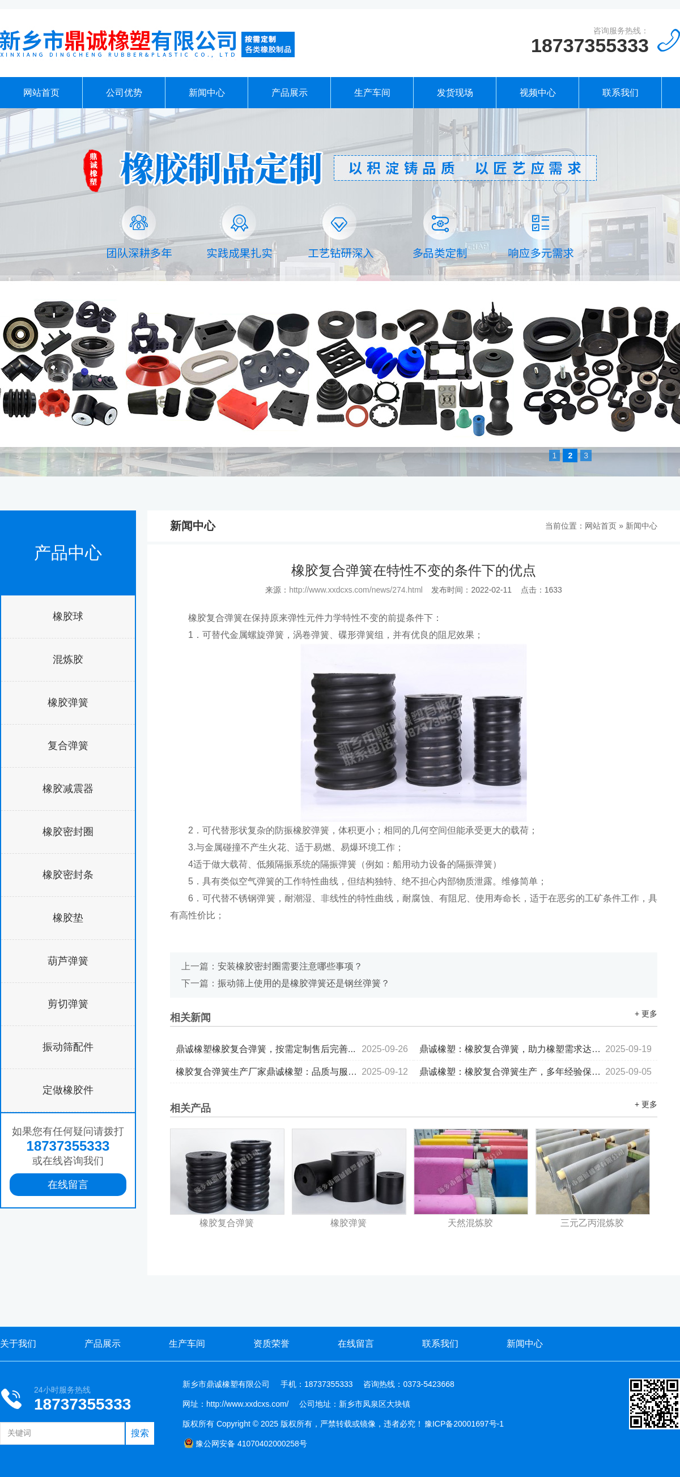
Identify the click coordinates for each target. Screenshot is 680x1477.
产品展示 (289, 92)
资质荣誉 (271, 1343)
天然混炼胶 (470, 1223)
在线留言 (68, 1184)
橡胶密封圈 (68, 831)
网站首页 (41, 92)
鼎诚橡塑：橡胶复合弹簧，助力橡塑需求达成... (535, 1049)
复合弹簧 (68, 745)
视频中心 (538, 92)
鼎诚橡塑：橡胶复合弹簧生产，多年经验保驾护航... (535, 1072)
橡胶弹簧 (68, 702)
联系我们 (620, 92)
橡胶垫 (68, 917)
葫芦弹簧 (68, 961)
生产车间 (372, 92)
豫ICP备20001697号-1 (464, 1423)
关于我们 (18, 1343)
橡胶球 (68, 616)
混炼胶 (68, 659)
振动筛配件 (68, 1047)
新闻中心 (207, 92)
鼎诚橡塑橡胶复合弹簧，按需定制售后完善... (292, 1049)
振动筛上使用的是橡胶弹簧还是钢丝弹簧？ (304, 983)
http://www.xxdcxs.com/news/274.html (356, 589)
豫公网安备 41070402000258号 (245, 1443)
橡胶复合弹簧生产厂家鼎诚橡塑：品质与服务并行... (292, 1072)
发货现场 (455, 92)
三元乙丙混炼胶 (592, 1223)
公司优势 (124, 92)
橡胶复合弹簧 (226, 1223)
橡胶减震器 (68, 788)
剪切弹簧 (68, 1004)
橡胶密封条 (68, 874)
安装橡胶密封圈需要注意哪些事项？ (290, 966)
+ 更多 (646, 1013)
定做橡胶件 (68, 1090)
